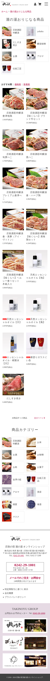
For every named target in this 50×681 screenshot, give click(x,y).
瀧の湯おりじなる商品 (20, 11)
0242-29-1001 (18, 556)
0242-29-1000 (39, 613)
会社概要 (9, 593)
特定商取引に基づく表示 (16, 589)
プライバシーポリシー (15, 597)
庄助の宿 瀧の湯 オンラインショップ (29, 677)
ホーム (4, 11)
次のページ (39, 418)
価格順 (18, 84)
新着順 (26, 84)
